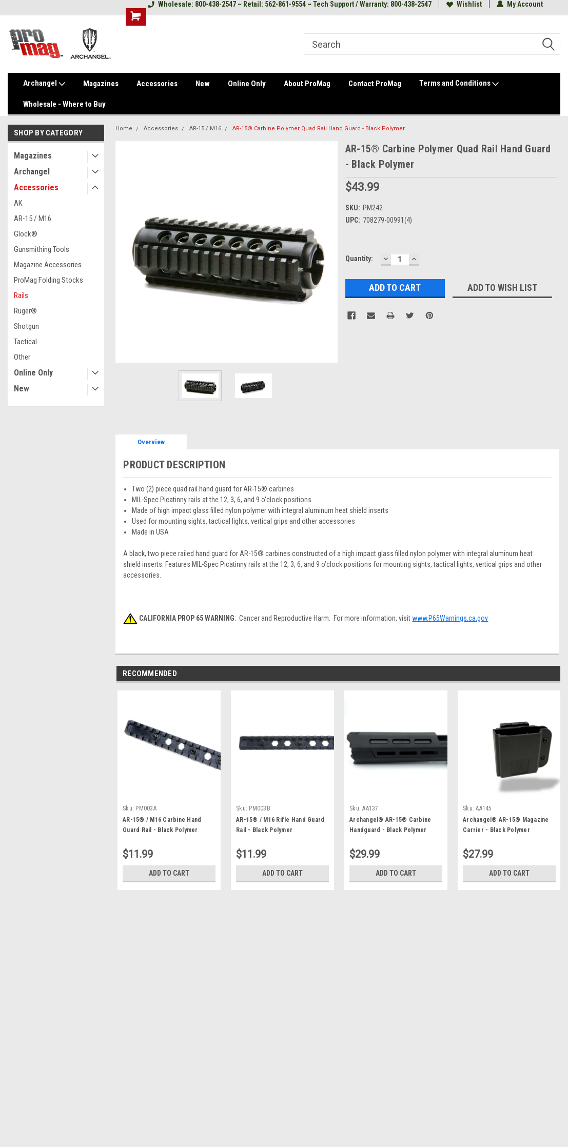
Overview (151, 442)
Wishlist (464, 4)
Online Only (247, 83)
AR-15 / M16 (32, 218)
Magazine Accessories (48, 264)
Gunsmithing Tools (41, 249)
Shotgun (26, 326)
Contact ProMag (374, 83)
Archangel (44, 83)
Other (22, 357)
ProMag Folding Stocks (48, 280)
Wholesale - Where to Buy (64, 104)
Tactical (25, 341)
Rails (21, 295)
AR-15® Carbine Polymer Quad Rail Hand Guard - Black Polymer (318, 128)
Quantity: (359, 258)
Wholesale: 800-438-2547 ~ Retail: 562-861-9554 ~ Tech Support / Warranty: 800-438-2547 (290, 4)
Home (123, 128)
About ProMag (307, 83)
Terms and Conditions (459, 83)
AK (18, 203)
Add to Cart (169, 873)
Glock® (25, 234)
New (202, 83)
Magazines (101, 83)
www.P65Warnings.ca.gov (450, 618)
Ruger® (25, 310)
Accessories (157, 83)
